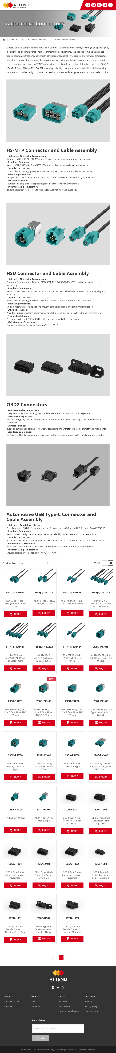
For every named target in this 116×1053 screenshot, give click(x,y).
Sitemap (88, 1001)
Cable (33, 1001)
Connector (35, 1006)
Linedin (53, 987)
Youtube (58, 987)
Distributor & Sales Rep (68, 1011)
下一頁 (68, 957)
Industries (8, 1006)
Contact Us (63, 1001)
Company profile (11, 1001)
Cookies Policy (91, 1011)
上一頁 (47, 957)
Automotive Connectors (65, 39)
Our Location (64, 1006)
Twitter (63, 987)
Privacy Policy (91, 1006)
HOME (3, 40)
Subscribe (41, 1038)
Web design (82, 1049)
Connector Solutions (37, 39)
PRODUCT (14, 39)
